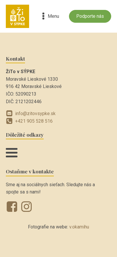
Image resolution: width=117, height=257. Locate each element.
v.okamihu (79, 227)
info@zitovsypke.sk (35, 113)
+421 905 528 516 (34, 121)
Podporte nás (90, 16)
